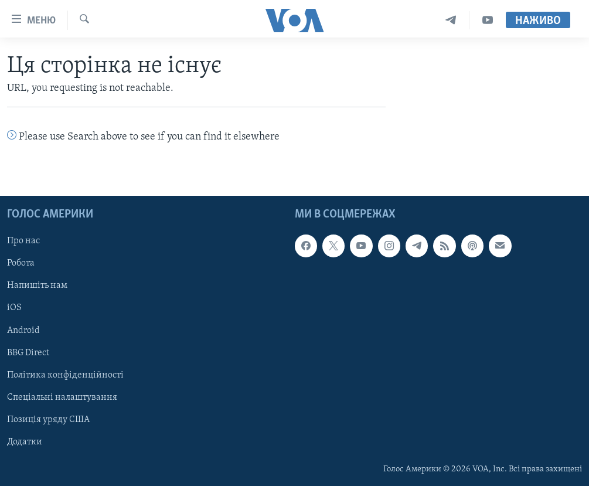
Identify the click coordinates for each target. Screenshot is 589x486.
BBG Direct (28, 352)
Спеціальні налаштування (62, 397)
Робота (21, 263)
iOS (14, 307)
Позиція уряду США (48, 419)
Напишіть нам (37, 285)
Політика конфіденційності (65, 374)
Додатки (24, 441)
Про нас (23, 241)
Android (23, 330)
